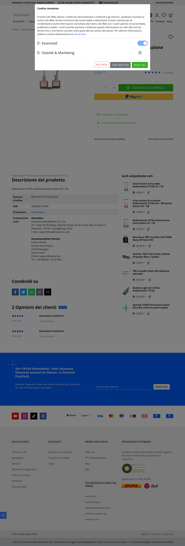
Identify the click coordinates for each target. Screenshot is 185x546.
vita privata (80, 34)
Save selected (120, 65)
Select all (140, 65)
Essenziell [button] (47, 43)
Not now (101, 64)
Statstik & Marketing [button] (55, 52)
